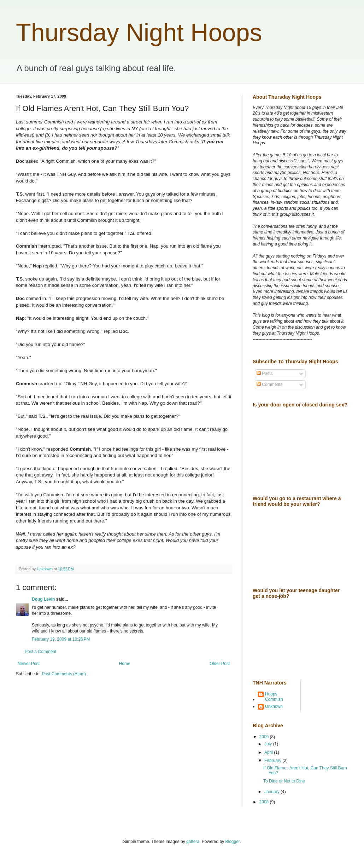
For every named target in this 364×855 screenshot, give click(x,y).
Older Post (220, 663)
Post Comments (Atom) (64, 673)
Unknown (274, 706)
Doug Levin (43, 599)
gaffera (192, 841)
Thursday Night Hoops (139, 32)
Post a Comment (40, 651)
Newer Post (29, 663)
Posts (264, 373)
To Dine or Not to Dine (284, 781)
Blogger (232, 841)
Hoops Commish (274, 696)
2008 (264, 801)
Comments (269, 384)
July (268, 743)
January (272, 791)
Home (124, 663)
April (269, 752)
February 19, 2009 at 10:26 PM (61, 639)
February (273, 760)
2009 (264, 736)
